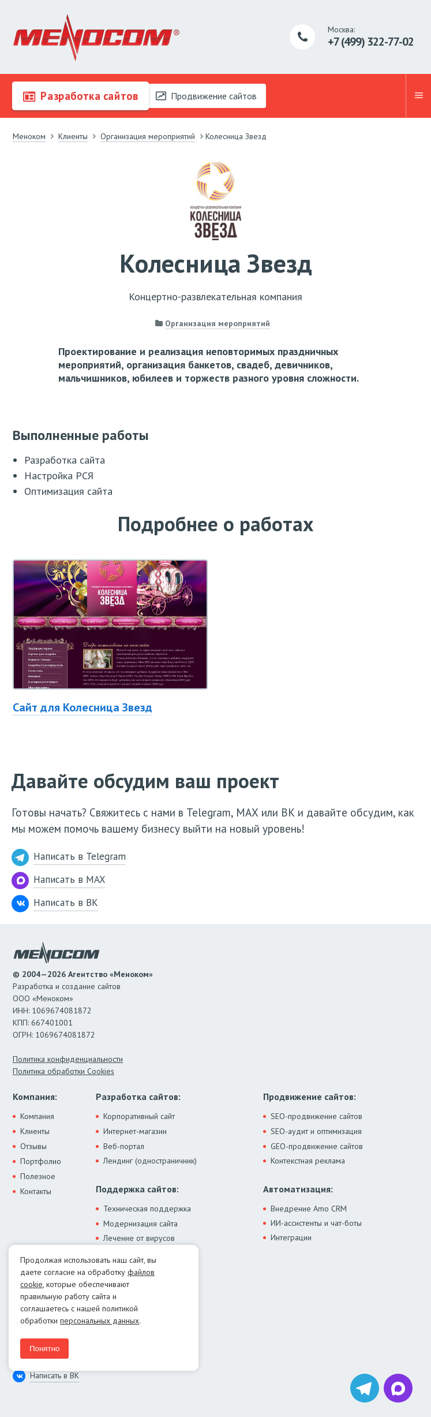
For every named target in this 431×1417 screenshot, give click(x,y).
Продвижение (206, 96)
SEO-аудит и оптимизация (316, 1131)
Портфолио (40, 1161)
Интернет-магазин (135, 1131)
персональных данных (99, 1320)
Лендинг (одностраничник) (150, 1160)
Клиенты (35, 1131)
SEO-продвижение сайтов (316, 1116)
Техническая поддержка (147, 1208)
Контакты (35, 1191)
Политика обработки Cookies (63, 1071)
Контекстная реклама (308, 1160)
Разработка (80, 96)
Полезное (37, 1176)
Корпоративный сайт (139, 1116)
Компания (37, 1116)
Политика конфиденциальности (68, 1059)
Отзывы (33, 1146)
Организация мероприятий (217, 323)
